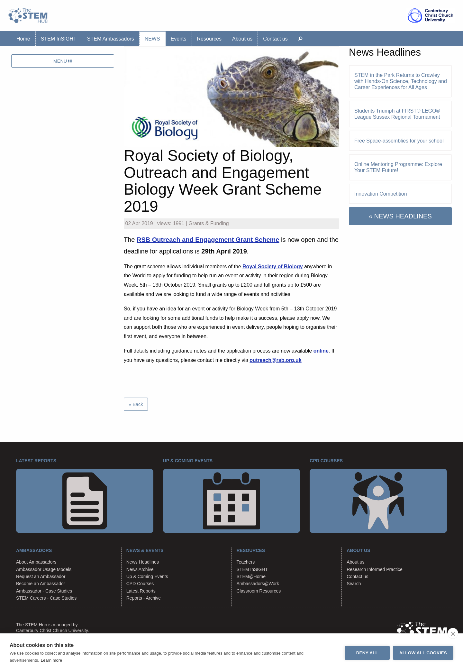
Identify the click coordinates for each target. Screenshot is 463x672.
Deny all (367, 652)
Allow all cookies (423, 652)
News (152, 38)
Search (354, 583)
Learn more (51, 660)
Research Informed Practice (375, 569)
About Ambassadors (36, 562)
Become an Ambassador (40, 583)
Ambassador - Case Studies (44, 591)
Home (23, 38)
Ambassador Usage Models (43, 569)
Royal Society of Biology (272, 266)
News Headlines (142, 562)
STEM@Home (251, 576)
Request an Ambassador (40, 576)
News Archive (140, 569)
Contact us (275, 38)
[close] (453, 633)
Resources (209, 38)
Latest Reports (141, 591)
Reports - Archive (143, 598)
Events (178, 38)
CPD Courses (140, 583)
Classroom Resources (259, 591)
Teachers (246, 562)
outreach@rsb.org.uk (275, 360)
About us (242, 38)
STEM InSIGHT (59, 38)
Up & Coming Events (147, 576)
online (321, 351)
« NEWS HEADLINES (400, 216)
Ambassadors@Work (258, 583)
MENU (62, 61)
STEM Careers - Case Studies (46, 598)
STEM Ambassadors (110, 38)
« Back (136, 404)
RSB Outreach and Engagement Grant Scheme (208, 239)
